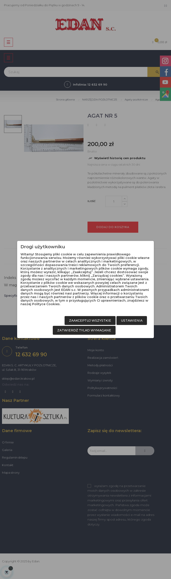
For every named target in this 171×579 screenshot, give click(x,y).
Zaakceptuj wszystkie (90, 321)
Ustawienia (131, 321)
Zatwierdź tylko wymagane (84, 330)
